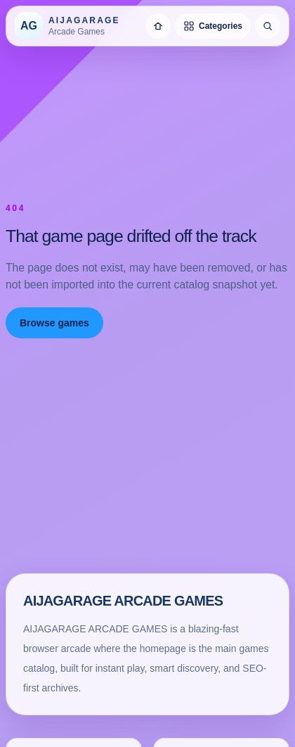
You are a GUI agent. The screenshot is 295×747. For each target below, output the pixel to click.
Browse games (54, 322)
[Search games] (267, 26)
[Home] (158, 26)
